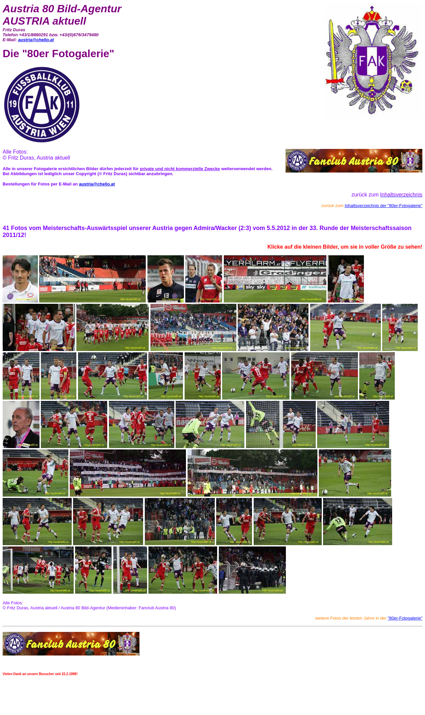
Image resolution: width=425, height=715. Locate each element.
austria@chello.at (36, 39)
